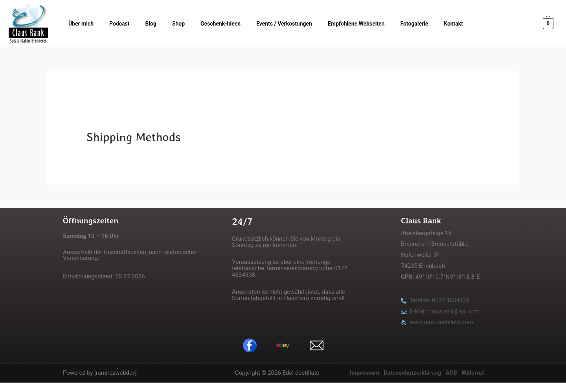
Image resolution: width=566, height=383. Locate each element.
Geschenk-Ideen (220, 23)
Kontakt (453, 23)
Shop (178, 23)
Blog (150, 23)
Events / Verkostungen (284, 23)
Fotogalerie (414, 23)
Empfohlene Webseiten (356, 23)
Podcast (119, 23)
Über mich (81, 23)
